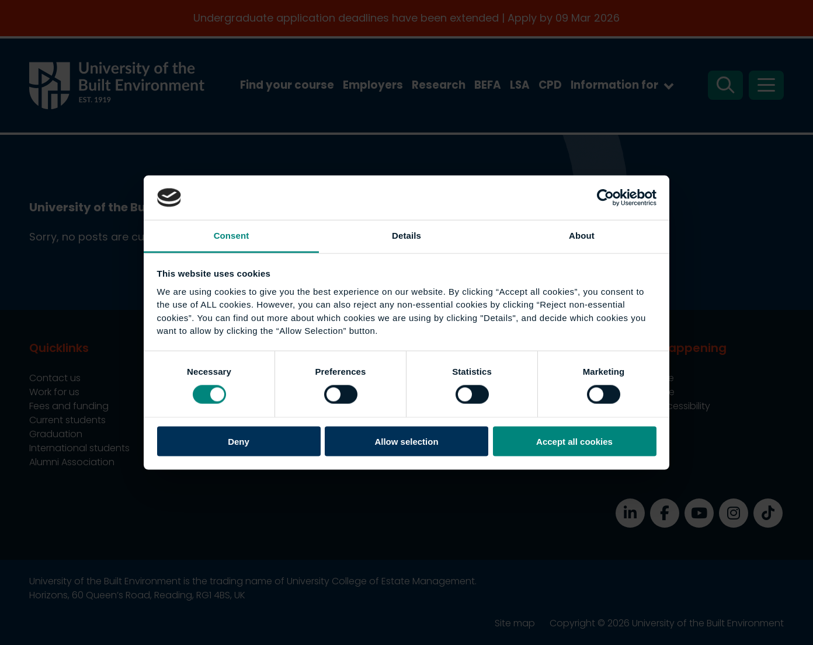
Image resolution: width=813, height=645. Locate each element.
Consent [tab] (231, 235)
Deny (238, 441)
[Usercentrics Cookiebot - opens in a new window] (605, 197)
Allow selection (406, 441)
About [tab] (582, 235)
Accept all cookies (574, 441)
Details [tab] (406, 235)
